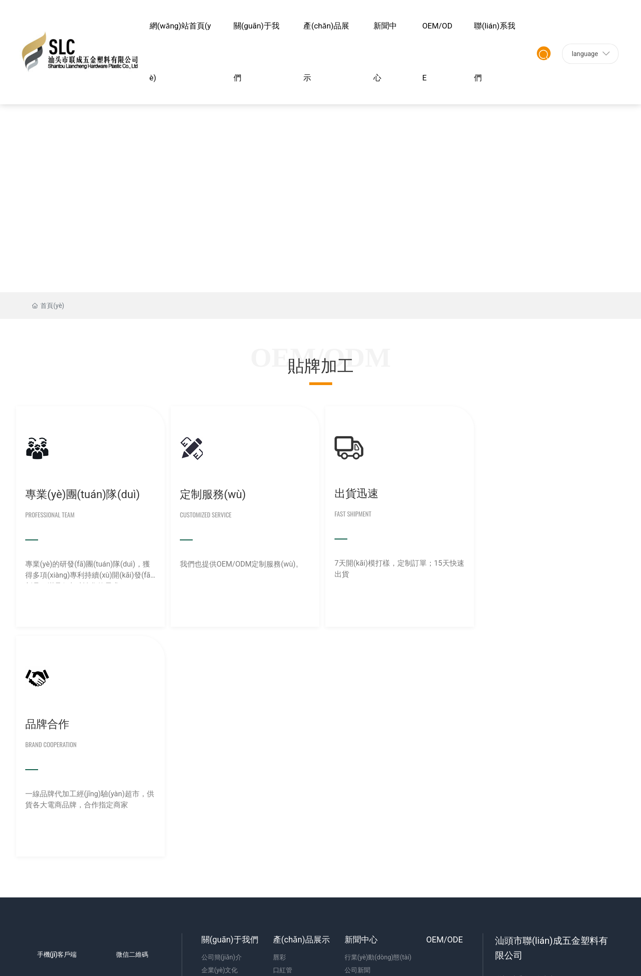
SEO (41, 887)
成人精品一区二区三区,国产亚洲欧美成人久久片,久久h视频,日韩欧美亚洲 (359, 959)
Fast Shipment (347, 513)
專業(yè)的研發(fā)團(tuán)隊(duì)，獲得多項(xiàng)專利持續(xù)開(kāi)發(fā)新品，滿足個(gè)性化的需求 (89, 571)
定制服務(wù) (211, 494)
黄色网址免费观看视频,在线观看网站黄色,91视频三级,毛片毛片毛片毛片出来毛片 (129, 949)
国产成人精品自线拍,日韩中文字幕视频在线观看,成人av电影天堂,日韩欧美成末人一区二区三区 (134, 927)
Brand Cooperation (507, 514)
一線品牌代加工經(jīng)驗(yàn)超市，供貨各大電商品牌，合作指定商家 (542, 569)
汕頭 (583, 872)
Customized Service (203, 514)
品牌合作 (504, 494)
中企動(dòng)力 (554, 872)
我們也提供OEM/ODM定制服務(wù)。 (239, 563)
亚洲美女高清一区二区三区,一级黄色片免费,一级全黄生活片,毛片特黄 (98, 938)
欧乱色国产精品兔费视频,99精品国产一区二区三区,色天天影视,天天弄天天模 (306, 938)
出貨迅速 (351, 493)
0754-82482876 (536, 758)
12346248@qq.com (542, 778)
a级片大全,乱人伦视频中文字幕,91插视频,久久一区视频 (177, 959)
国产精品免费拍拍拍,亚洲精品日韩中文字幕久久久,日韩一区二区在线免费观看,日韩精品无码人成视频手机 (395, 949)
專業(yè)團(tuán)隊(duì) (82, 494)
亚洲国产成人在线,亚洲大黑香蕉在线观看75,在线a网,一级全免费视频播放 (197, 970)
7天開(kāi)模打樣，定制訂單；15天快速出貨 (390, 568)
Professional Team (49, 514)
